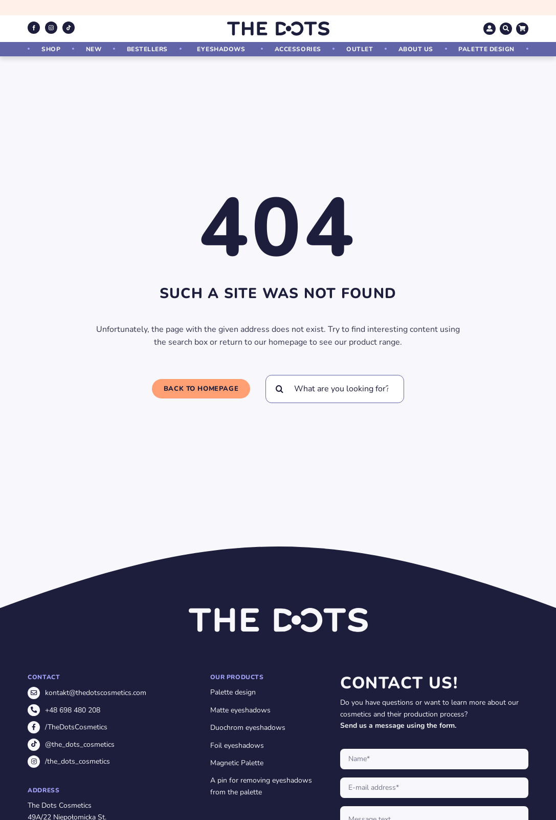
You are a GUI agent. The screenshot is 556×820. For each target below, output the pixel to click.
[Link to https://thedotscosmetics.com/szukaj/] (506, 29)
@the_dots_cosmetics (80, 744)
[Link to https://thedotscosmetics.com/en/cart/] (522, 29)
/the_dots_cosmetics (77, 761)
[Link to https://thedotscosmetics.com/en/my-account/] (489, 29)
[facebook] (34, 28)
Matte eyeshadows (240, 710)
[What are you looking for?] (334, 389)
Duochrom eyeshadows (247, 727)
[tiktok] (68, 28)
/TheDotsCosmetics (76, 727)
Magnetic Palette (236, 763)
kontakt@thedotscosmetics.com (95, 693)
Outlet (359, 49)
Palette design (486, 49)
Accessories (298, 49)
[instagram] (51, 28)
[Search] (279, 389)
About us (415, 49)
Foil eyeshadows (237, 745)
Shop (50, 49)
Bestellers (147, 49)
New (94, 49)
